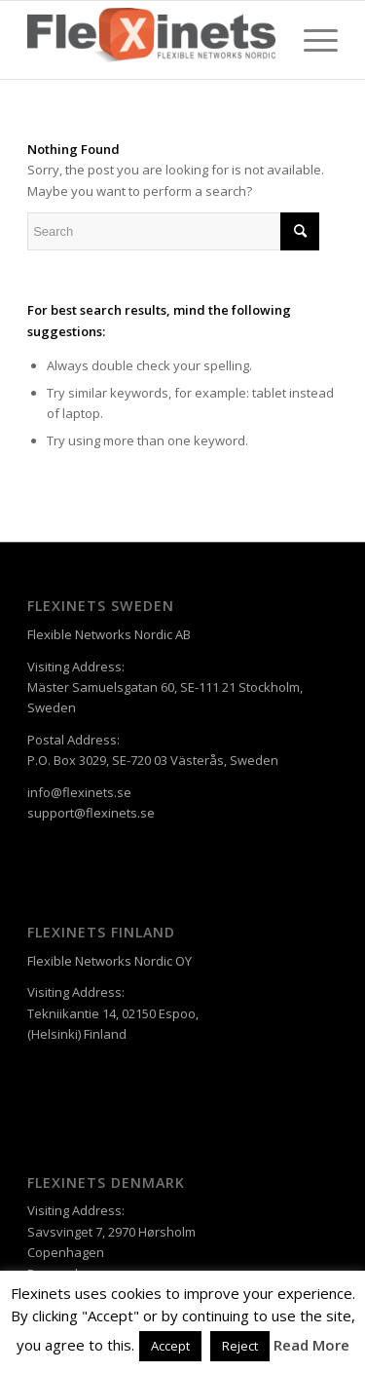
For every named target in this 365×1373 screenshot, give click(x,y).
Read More (311, 1344)
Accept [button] (170, 1345)
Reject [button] (240, 1345)
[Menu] (311, 40)
